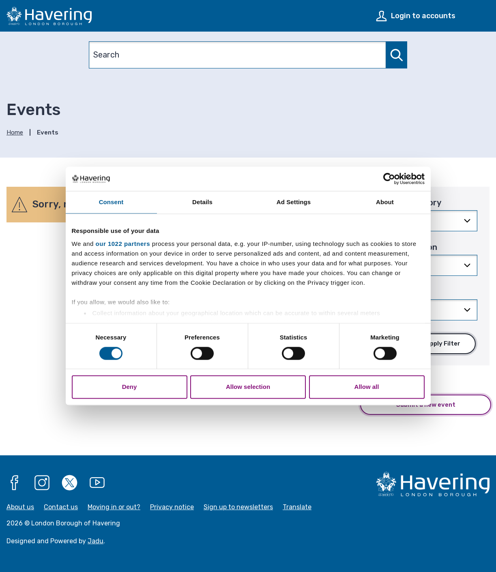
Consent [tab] (111, 201)
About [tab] (385, 201)
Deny (129, 387)
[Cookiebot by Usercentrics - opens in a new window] (389, 179)
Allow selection (248, 387)
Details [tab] (202, 201)
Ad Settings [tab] (294, 201)
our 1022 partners (123, 243)
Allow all (366, 387)
